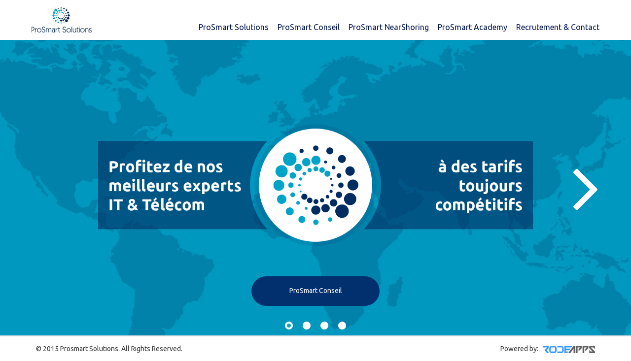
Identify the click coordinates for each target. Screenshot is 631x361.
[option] (315, 187)
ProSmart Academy (472, 27)
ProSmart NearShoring (389, 27)
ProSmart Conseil (309, 27)
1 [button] (289, 326)
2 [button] (307, 326)
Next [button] (586, 188)
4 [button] (342, 326)
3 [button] (324, 326)
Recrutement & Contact (557, 27)
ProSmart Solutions (234, 27)
